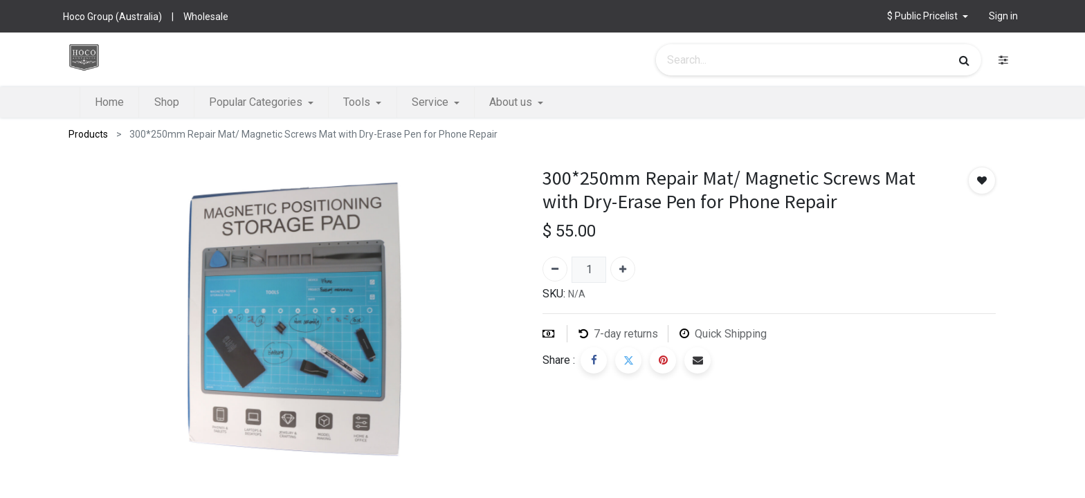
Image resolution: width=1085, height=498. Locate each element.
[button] (928, 16)
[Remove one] (554, 269)
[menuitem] (109, 102)
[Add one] (622, 269)
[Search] (964, 60)
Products (88, 134)
